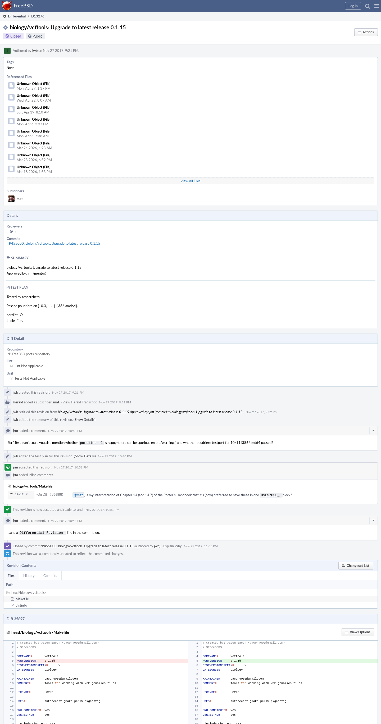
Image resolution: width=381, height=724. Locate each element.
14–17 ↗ (19, 494)
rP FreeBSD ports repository (29, 354)
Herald (18, 402)
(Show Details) (85, 419)
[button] (376, 6)
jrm (17, 231)
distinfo (21, 603)
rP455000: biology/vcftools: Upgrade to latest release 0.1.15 (54, 243)
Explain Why (172, 544)
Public (37, 36)
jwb (35, 50)
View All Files (190, 181)
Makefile (22, 597)
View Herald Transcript (79, 402)
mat (20, 198)
